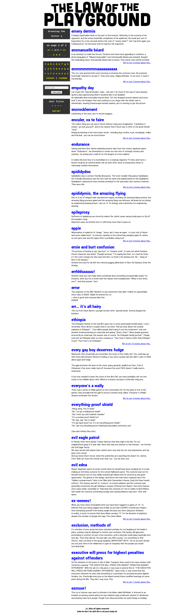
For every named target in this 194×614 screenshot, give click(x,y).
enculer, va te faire (87, 120)
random (63, 78)
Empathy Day (82, 88)
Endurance (80, 144)
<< (49, 50)
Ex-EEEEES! (81, 501)
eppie (76, 228)
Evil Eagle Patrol (85, 437)
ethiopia (78, 320)
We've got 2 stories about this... (137, 62)
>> (63, 50)
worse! (56, 111)
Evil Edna (79, 465)
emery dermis (83, 31)
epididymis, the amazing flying (98, 193)
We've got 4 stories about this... (137, 138)
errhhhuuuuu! (83, 271)
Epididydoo (81, 172)
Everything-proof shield (92, 404)
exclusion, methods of (91, 525)
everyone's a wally (87, 386)
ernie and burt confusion (92, 247)
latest (50, 78)
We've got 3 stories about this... (137, 81)
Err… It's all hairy (86, 306)
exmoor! (78, 588)
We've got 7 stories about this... (137, 582)
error (75, 288)
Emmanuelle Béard (87, 50)
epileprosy (80, 212)
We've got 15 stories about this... (136, 343)
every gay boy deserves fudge (97, 350)
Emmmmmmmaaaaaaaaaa (94, 69)
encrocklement (84, 109)
